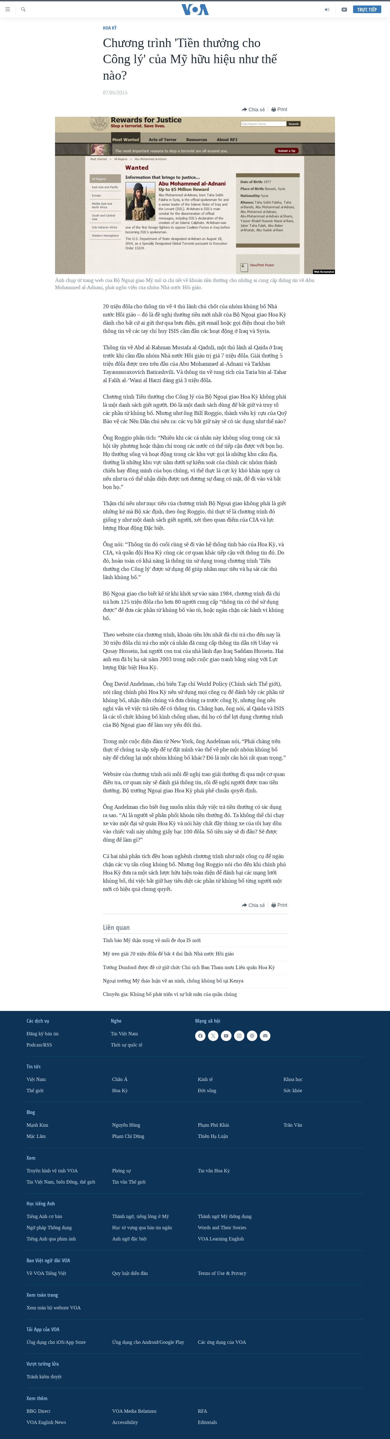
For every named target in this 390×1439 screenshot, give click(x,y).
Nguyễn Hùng (126, 1125)
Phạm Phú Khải (213, 1125)
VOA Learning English (221, 1238)
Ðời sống (207, 1091)
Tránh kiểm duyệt (44, 1376)
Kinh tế (205, 1079)
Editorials (207, 1422)
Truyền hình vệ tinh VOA (52, 1170)
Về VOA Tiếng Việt (46, 1273)
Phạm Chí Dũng (128, 1136)
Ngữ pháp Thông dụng (49, 1227)
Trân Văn (293, 1125)
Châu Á (120, 1079)
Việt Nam (36, 1079)
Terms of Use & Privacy (222, 1273)
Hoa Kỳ (110, 28)
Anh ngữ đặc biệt (129, 1238)
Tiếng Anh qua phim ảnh (51, 1238)
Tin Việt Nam (124, 1034)
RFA (202, 1411)
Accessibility (125, 1422)
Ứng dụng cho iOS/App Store (56, 1342)
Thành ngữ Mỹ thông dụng (225, 1216)
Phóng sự (121, 1170)
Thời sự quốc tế (126, 1045)
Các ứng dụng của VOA (222, 1342)
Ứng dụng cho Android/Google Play (148, 1342)
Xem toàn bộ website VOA (54, 1307)
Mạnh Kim (37, 1125)
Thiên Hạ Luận (213, 1136)
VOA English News (46, 1422)
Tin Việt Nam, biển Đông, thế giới (61, 1182)
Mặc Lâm (36, 1136)
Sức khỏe (293, 1091)
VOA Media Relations (134, 1411)
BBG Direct (38, 1411)
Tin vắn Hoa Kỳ (214, 1170)
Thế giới (35, 1091)
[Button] (253, 110)
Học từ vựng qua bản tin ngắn (142, 1227)
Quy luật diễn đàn (130, 1273)
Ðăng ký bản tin (43, 1034)
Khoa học (293, 1079)
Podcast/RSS (39, 1045)
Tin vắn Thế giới (129, 1182)
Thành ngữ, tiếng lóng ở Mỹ (140, 1216)
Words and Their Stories (222, 1227)
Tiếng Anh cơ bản (44, 1216)
